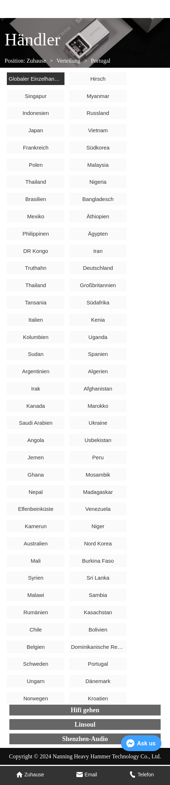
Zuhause (36, 61)
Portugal (99, 61)
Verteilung (68, 61)
